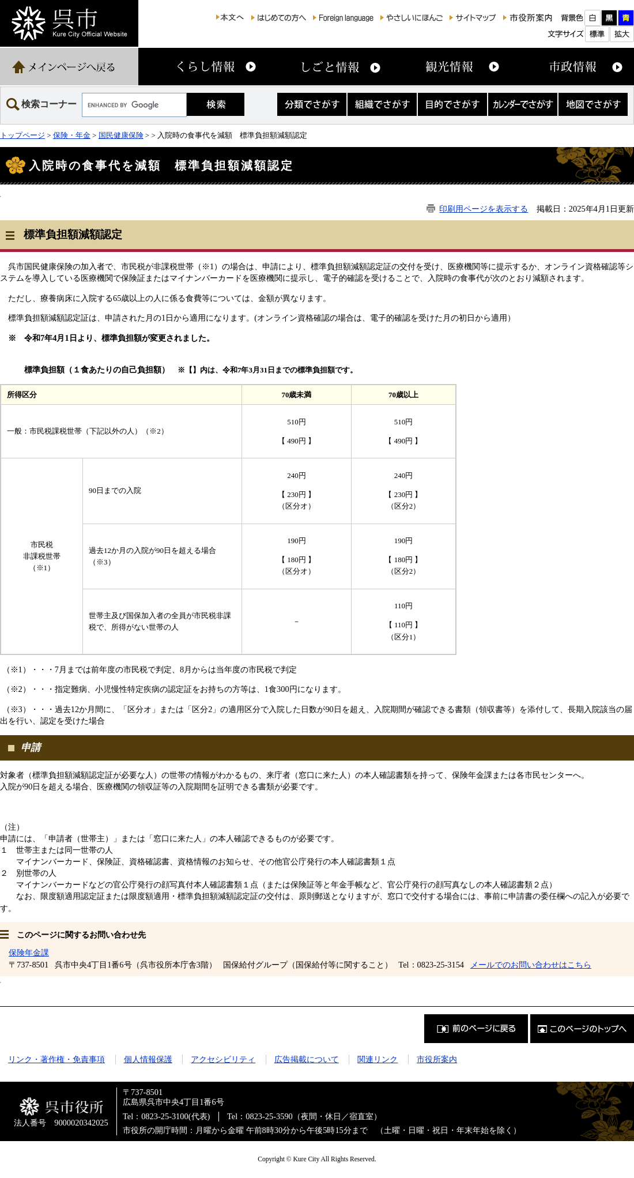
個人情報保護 (148, 1059)
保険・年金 (71, 135)
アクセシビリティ (223, 1059)
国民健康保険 (121, 135)
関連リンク (377, 1059)
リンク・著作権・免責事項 (56, 1059)
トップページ (22, 135)
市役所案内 (437, 1059)
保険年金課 (29, 952)
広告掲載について (306, 1059)
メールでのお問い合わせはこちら (530, 964)
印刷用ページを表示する (483, 208)
